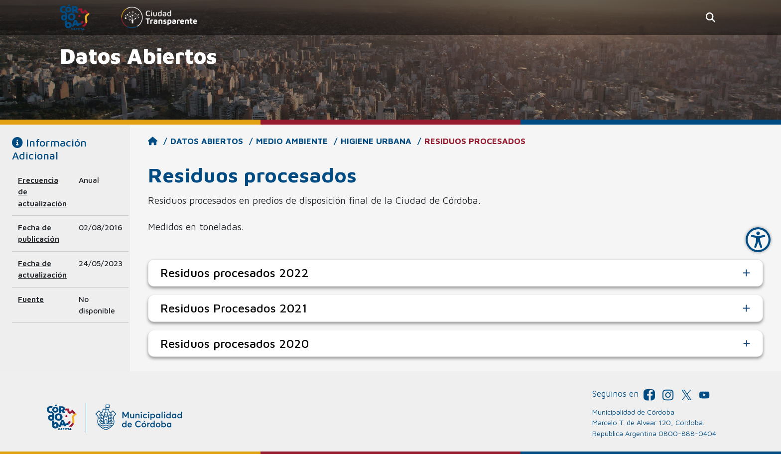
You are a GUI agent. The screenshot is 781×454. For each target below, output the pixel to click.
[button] (710, 17)
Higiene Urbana (376, 141)
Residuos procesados (474, 141)
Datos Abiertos (206, 141)
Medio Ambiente (292, 141)
